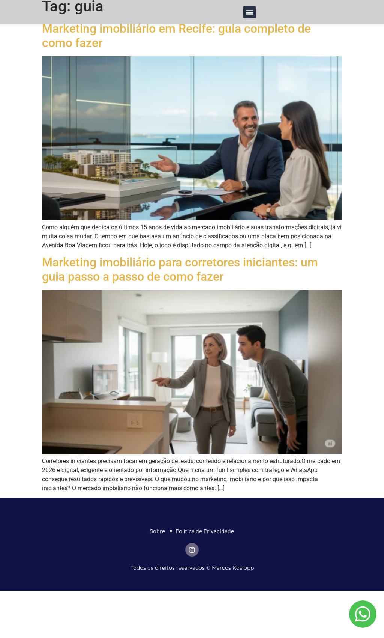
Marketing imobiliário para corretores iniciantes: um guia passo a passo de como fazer (180, 269)
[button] (249, 12)
